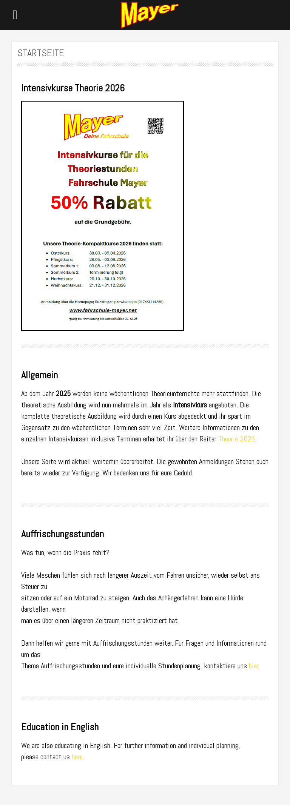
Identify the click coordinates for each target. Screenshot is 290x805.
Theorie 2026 (236, 439)
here (77, 757)
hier (253, 666)
